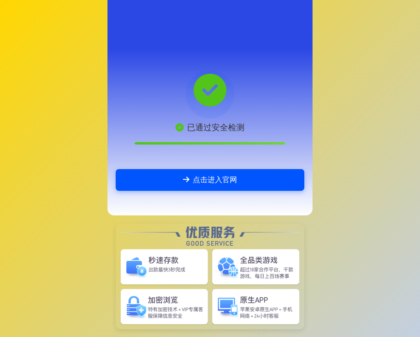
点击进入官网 (210, 179)
